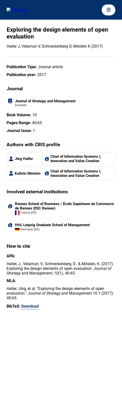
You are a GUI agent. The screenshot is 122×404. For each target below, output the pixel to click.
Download (30, 306)
